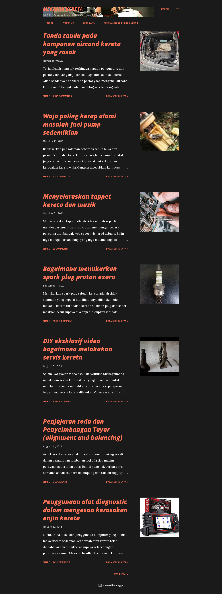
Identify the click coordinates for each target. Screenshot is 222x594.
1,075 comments (62, 96)
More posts (121, 573)
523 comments (61, 176)
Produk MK (66, 22)
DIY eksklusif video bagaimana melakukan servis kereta (77, 349)
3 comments (60, 481)
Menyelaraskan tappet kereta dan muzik (77, 200)
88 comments (61, 248)
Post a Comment (63, 320)
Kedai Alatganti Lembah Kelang (119, 22)
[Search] (164, 9)
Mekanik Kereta (63, 9)
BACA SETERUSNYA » (117, 96)
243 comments (61, 562)
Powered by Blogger (111, 585)
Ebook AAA (87, 22)
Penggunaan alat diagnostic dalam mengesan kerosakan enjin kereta (85, 509)
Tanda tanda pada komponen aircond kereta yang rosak (82, 43)
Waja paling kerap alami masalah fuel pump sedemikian (79, 124)
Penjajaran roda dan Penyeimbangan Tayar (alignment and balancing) (82, 429)
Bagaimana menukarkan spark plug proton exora (80, 272)
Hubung (47, 22)
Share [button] (46, 96)
